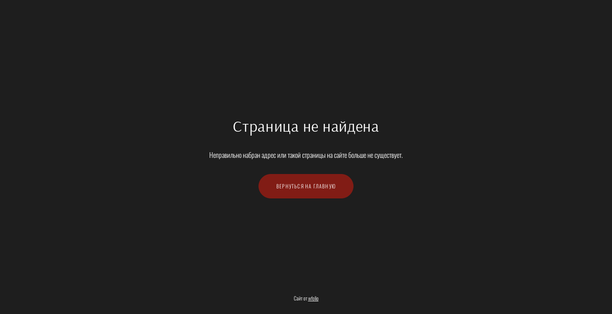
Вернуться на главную (306, 186)
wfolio (313, 298)
